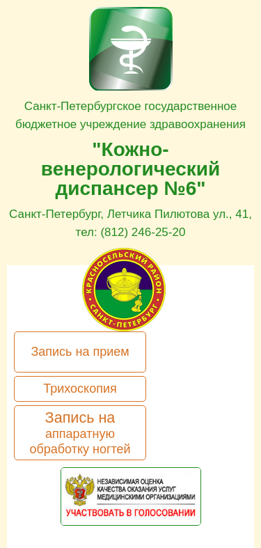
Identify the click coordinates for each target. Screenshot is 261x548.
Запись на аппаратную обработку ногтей (79, 432)
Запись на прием (80, 352)
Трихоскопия (80, 389)
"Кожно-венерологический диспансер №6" (130, 169)
